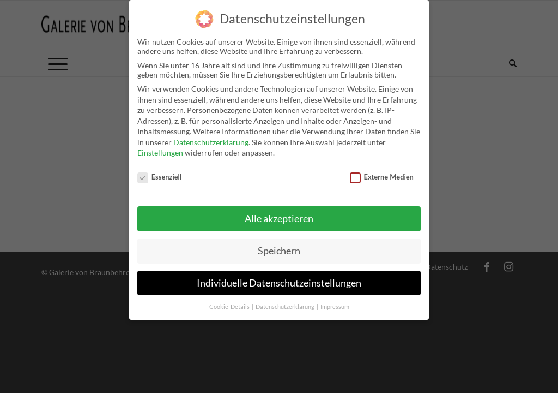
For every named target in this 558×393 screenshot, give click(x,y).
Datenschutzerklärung (210, 140)
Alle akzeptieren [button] (279, 216)
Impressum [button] (334, 304)
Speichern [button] (279, 248)
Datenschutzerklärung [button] (286, 304)
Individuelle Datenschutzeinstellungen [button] (279, 281)
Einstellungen (160, 151)
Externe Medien (382, 175)
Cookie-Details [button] (230, 304)
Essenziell (159, 175)
